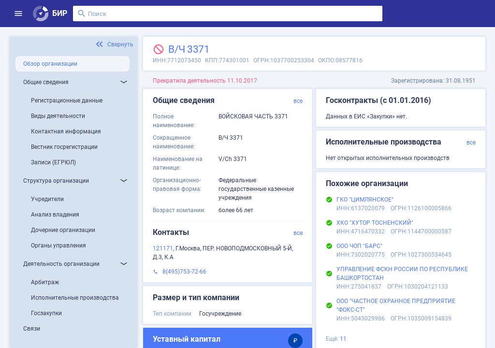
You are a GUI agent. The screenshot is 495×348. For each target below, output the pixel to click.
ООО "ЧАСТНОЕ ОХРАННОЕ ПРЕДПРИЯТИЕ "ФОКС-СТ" (395, 305)
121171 (163, 248)
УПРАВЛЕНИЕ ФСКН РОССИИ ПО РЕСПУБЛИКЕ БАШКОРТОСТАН (402, 273)
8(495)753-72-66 (184, 271)
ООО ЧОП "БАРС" (359, 246)
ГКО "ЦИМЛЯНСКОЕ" (364, 199)
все (298, 101)
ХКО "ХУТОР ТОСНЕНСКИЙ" (374, 222)
